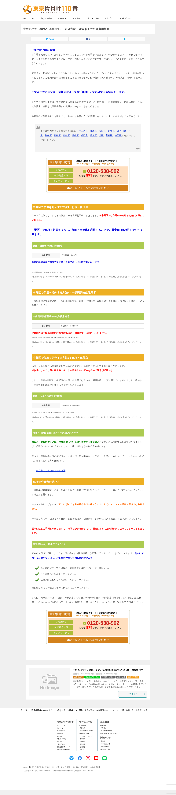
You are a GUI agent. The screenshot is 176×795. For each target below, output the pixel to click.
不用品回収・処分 (92, 682)
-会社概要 (103, 730)
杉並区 (48, 141)
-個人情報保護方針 (106, 736)
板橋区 (57, 141)
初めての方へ (29, 24)
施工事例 (76, 24)
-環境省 (102, 746)
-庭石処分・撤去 (84, 739)
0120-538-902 (103, 176)
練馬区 (93, 136)
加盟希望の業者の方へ (63, 755)
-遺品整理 (82, 733)
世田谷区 (83, 136)
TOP (69, 716)
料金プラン (109, 24)
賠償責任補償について (63, 752)
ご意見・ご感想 (92, 24)
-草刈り (81, 755)
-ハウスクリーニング (85, 741)
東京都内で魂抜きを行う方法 (50, 476)
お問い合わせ (125, 24)
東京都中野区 (133, 682)
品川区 (93, 141)
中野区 (118, 141)
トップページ (61, 730)
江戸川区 (121, 136)
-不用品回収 (82, 730)
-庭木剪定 (82, 752)
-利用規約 (103, 733)
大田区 (102, 136)
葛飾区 (75, 141)
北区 (101, 141)
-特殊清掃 (82, 744)
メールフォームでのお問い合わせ (128, 16)
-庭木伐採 (82, 749)
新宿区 (109, 141)
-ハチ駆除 (82, 747)
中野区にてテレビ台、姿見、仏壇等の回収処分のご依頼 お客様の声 (108, 675)
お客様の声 (62, 24)
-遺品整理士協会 (105, 754)
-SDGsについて (105, 749)
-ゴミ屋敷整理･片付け (86, 736)
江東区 (66, 141)
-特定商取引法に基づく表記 (108, 739)
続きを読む (137, 699)
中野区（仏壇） (108, 682)
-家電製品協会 (104, 752)
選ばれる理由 (46, 24)
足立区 (111, 136)
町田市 (84, 141)
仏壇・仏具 (121, 682)
